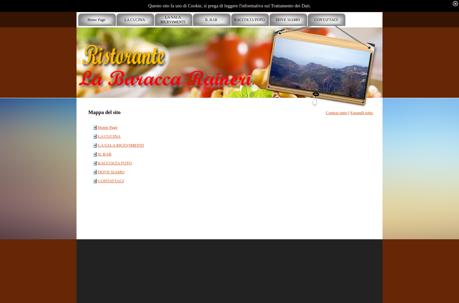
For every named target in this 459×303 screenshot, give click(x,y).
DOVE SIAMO (111, 172)
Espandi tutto (361, 112)
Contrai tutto (336, 112)
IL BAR (105, 154)
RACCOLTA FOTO (115, 163)
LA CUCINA (109, 136)
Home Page (108, 127)
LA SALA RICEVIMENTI (121, 145)
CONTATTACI (111, 180)
